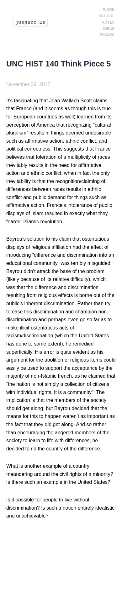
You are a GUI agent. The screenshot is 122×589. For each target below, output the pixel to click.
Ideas (108, 28)
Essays (107, 34)
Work (108, 9)
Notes (108, 22)
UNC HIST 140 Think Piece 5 (58, 63)
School (106, 16)
